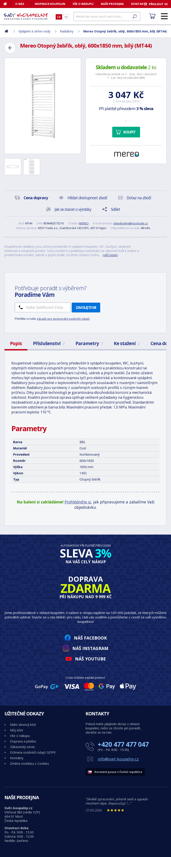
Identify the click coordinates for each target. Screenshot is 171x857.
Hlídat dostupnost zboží (87, 197)
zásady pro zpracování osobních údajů (63, 319)
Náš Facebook (90, 638)
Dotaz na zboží (139, 197)
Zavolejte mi (86, 307)
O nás (19, 4)
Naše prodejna (112, 4)
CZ (59, 17)
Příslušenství (48, 343)
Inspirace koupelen (50, 4)
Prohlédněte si (78, 502)
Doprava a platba (23, 741)
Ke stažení (126, 343)
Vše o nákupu (83, 4)
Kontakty (16, 758)
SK (66, 17)
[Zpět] (10, 47)
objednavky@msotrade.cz (130, 223)
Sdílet (115, 209)
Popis (16, 343)
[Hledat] (106, 16)
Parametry (89, 343)
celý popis (110, 255)
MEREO (84, 223)
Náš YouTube (90, 659)
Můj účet (16, 730)
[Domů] (7, 4)
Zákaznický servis (22, 747)
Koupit (129, 132)
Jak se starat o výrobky (73, 209)
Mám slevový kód (23, 724)
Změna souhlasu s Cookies (29, 763)
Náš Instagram (90, 648)
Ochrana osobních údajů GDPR (32, 752)
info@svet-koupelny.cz (118, 759)
